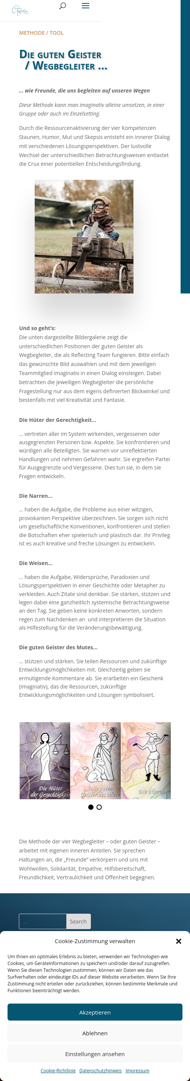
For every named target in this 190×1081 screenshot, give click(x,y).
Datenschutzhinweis (101, 1070)
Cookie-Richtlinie (58, 1070)
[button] (178, 941)
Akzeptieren (94, 1012)
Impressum (137, 1070)
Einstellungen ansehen (95, 1054)
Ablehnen (95, 1033)
